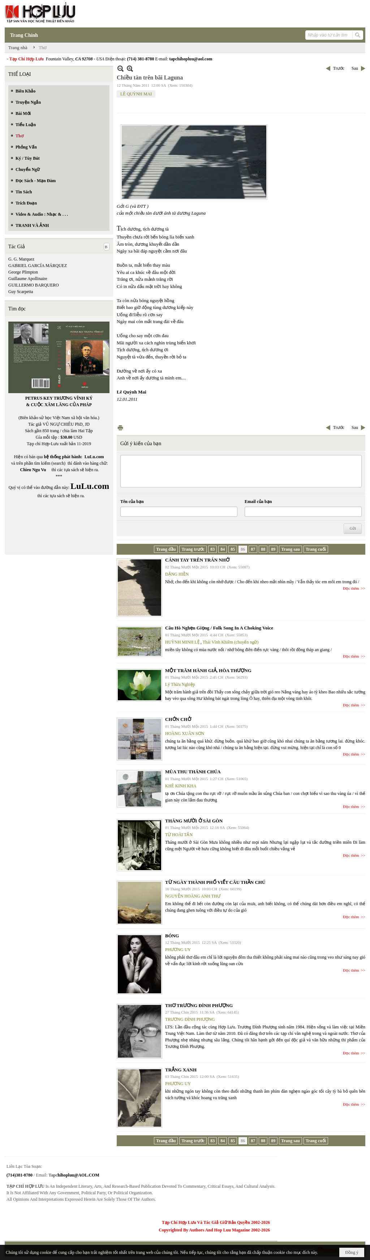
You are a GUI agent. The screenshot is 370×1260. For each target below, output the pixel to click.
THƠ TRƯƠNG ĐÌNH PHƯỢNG (199, 1005)
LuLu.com (94, 456)
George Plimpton (23, 272)
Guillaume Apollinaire (27, 278)
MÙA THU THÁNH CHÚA (193, 771)
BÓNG (172, 935)
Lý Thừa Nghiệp (180, 684)
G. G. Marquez (21, 259)
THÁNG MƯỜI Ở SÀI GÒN (194, 820)
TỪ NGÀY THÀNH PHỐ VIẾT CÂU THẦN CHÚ (215, 882)
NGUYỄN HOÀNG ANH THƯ (192, 896)
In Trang (120, 427)
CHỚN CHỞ (178, 719)
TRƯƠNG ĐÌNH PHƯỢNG (190, 1019)
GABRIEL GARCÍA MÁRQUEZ (37, 265)
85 (233, 549)
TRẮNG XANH (181, 1069)
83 (212, 549)
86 (243, 549)
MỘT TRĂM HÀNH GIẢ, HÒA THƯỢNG (208, 670)
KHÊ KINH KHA (181, 785)
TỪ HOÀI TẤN (179, 834)
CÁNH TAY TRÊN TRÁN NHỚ (197, 560)
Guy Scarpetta (20, 291)
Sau (355, 68)
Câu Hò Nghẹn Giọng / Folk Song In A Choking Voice (219, 628)
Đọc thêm (351, 588)
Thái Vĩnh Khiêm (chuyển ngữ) (231, 642)
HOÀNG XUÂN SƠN (184, 733)
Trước (338, 68)
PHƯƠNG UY (178, 949)
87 (253, 549)
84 (222, 549)
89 (273, 549)
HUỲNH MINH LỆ (182, 642)
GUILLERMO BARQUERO (33, 285)
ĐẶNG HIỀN (177, 574)
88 (263, 549)
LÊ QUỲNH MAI (136, 93)
